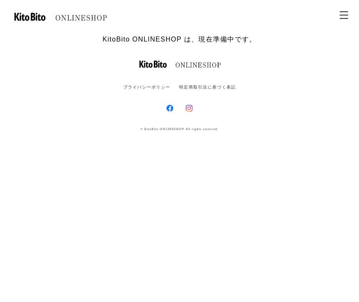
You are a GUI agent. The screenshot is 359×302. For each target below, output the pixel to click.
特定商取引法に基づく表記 (207, 87)
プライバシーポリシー (147, 87)
